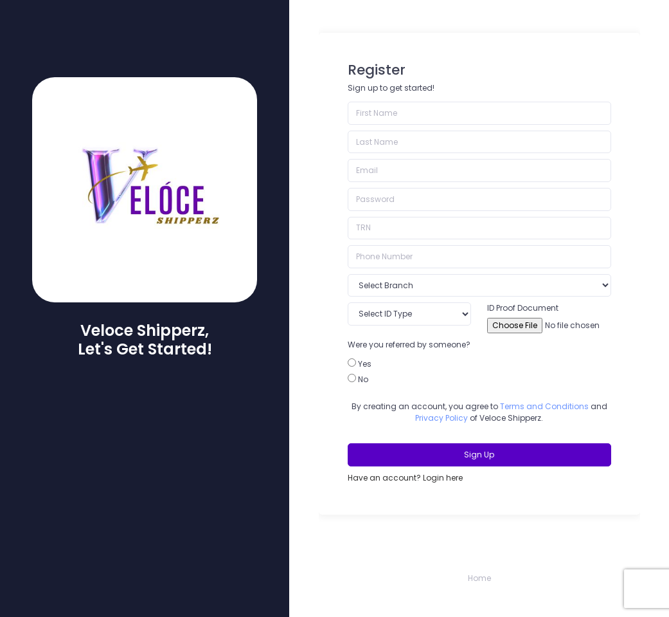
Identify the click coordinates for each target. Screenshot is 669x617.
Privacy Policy (441, 417)
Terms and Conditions (544, 406)
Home (479, 578)
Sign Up (479, 454)
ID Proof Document (522, 307)
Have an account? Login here (405, 477)
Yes (364, 363)
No (363, 379)
